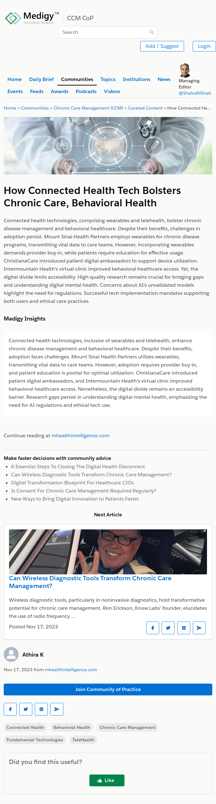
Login (204, 46)
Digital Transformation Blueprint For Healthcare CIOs (72, 482)
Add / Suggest (162, 46)
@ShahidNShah (195, 93)
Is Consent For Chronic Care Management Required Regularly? (83, 490)
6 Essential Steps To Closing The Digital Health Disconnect (78, 466)
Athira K (33, 654)
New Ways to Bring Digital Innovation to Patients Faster (75, 499)
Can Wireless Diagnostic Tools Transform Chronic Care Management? (91, 474)
